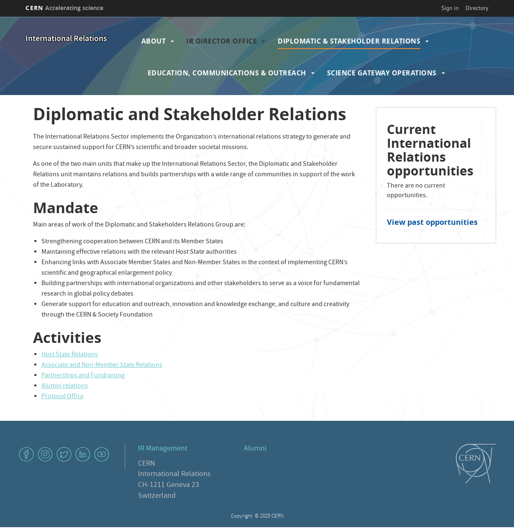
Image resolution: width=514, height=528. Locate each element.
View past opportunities (432, 222)
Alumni (255, 449)
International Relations (66, 39)
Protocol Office (62, 397)
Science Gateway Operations (382, 72)
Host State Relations (69, 355)
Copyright (242, 516)
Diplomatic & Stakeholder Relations (349, 41)
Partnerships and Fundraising (83, 376)
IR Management (162, 449)
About (153, 41)
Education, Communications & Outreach (227, 72)
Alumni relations (64, 386)
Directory (476, 8)
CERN (64, 8)
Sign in (450, 8)
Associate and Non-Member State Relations (101, 366)
